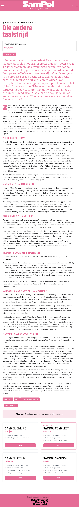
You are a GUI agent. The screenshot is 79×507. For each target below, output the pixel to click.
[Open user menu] (77, 5)
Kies (20, 445)
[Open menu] (2, 5)
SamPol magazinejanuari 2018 (8, 48)
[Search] (73, 5)
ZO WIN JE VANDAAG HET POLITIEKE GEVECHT (19, 23)
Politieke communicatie (30, 399)
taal (16, 399)
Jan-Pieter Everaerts (11, 43)
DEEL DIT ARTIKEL (9, 54)
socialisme (8, 399)
